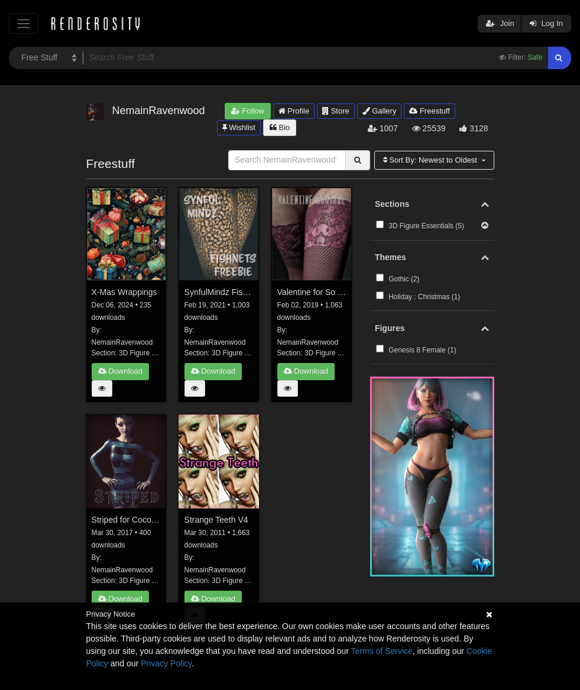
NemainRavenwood (122, 342)
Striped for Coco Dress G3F (126, 519)
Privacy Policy (166, 663)
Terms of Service (382, 651)
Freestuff (429, 110)
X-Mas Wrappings (124, 292)
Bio (280, 127)
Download (120, 371)
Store (335, 110)
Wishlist (238, 127)
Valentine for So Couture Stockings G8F (312, 292)
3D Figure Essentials (151, 353)
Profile (293, 110)
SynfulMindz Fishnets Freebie (219, 292)
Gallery (379, 110)
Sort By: (431, 160)
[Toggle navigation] (23, 23)
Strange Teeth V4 (216, 519)
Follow (247, 110)
